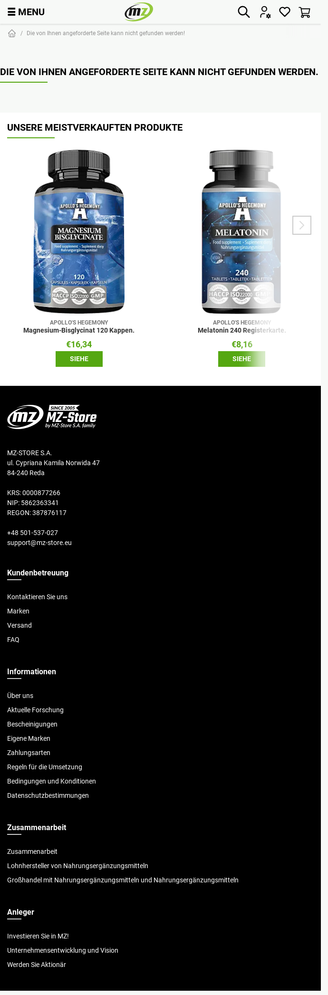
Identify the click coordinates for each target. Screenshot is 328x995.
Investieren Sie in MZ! (38, 936)
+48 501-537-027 (32, 532)
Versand (19, 625)
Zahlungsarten (28, 752)
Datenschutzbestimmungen (48, 795)
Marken (18, 611)
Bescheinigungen (32, 724)
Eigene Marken (28, 738)
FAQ (13, 639)
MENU (26, 12)
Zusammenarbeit (32, 851)
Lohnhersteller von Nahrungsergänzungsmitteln (77, 865)
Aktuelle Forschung (35, 710)
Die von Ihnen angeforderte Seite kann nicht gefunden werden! (106, 33)
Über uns (20, 695)
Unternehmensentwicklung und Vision (62, 950)
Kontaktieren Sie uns (37, 596)
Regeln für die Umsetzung (44, 767)
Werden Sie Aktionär (36, 964)
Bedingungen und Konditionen (51, 781)
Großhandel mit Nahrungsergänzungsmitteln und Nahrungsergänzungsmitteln (123, 880)
